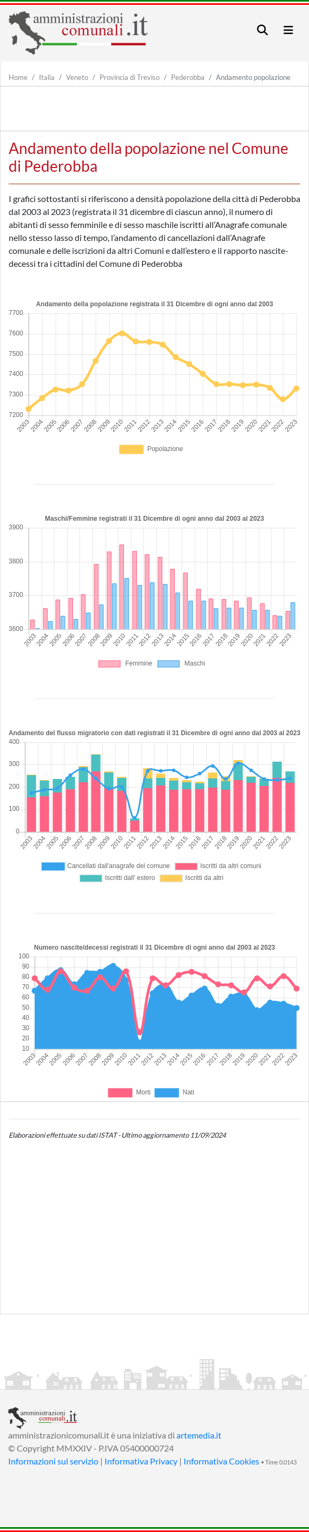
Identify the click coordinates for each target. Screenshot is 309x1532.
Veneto (77, 77)
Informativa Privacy (140, 1461)
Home (18, 77)
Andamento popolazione (253, 77)
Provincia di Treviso (130, 77)
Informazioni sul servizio (53, 1461)
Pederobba (188, 77)
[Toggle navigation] (262, 30)
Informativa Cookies (221, 1461)
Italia (47, 77)
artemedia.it (198, 1435)
